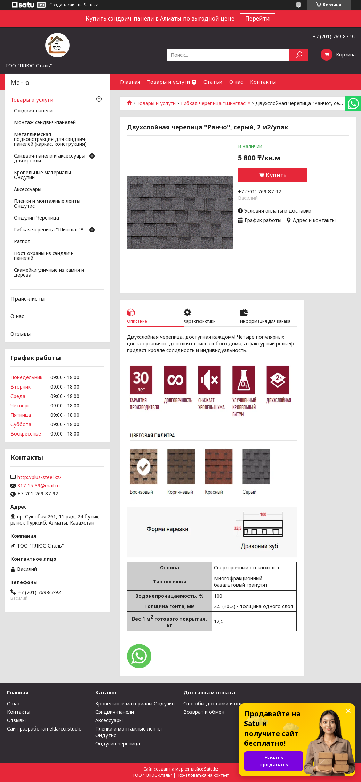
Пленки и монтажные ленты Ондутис (47, 204)
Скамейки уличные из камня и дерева (49, 273)
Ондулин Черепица (36, 218)
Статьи (212, 81)
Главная (130, 81)
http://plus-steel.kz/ (39, 477)
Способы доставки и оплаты (217, 703)
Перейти (257, 18)
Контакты (263, 81)
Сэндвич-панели (33, 111)
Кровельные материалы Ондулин (42, 175)
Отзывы (20, 333)
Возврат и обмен (203, 712)
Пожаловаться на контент (203, 775)
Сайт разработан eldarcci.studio (44, 728)
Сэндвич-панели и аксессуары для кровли (49, 158)
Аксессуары (27, 189)
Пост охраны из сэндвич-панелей (44, 256)
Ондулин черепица (117, 743)
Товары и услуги (168, 81)
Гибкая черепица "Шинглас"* (215, 103)
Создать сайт (62, 4)
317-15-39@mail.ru (38, 485)
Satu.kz (211, 769)
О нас (236, 81)
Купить (276, 175)
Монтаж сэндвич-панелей (45, 123)
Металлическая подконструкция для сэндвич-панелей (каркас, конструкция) (50, 139)
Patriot (22, 242)
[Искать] (298, 55)
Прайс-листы (27, 298)
